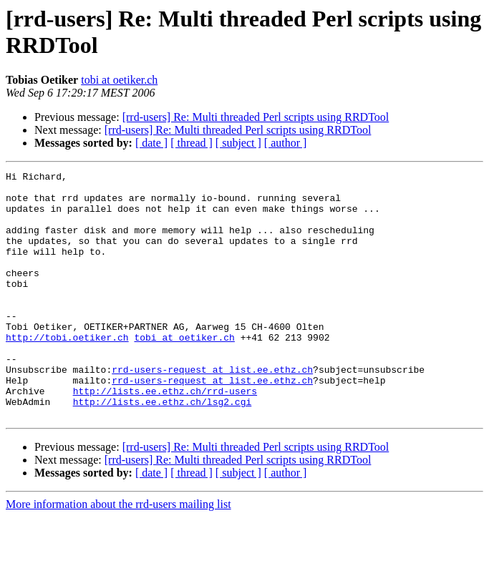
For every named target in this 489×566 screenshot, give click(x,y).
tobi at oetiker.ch (119, 80)
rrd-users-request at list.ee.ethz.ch (212, 410)
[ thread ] (191, 143)
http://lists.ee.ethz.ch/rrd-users (165, 435)
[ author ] (285, 143)
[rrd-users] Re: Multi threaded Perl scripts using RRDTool (255, 117)
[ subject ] (238, 143)
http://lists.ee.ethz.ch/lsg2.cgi (162, 448)
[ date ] (151, 143)
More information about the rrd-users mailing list (118, 553)
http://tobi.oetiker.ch (67, 371)
